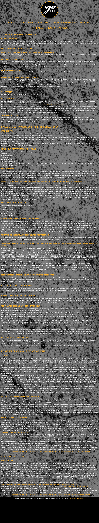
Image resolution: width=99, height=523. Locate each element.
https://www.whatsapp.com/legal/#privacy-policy (15, 432)
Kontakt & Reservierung (64, 23)
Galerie (21, 23)
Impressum (72, 498)
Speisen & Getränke (38, 23)
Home (11, 23)
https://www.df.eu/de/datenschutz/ (53, 105)
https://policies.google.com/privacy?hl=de (75, 486)
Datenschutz (80, 498)
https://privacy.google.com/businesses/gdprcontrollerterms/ (18, 484)
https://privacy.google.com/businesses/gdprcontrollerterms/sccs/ (58, 484)
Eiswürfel (85, 23)
